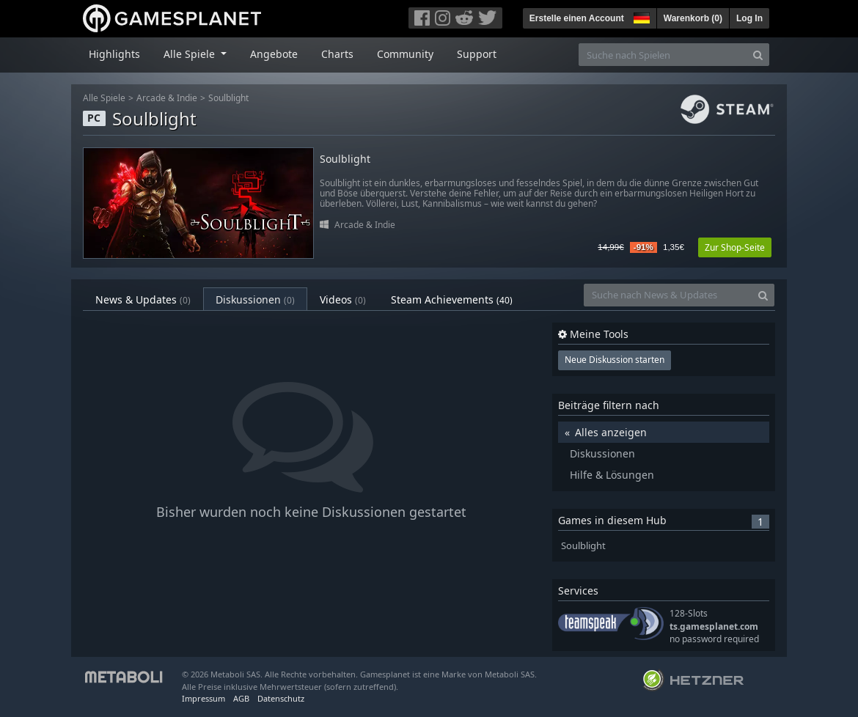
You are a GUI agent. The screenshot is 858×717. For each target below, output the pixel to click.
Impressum (203, 698)
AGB (241, 698)
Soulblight (228, 97)
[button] (640, 16)
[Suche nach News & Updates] (668, 295)
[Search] (758, 54)
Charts (337, 54)
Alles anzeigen (611, 432)
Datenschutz (280, 698)
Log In (749, 18)
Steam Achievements (452, 299)
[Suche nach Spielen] (663, 54)
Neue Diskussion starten (614, 359)
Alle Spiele (104, 97)
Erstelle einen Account (576, 18)
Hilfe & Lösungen (612, 475)
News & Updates (143, 299)
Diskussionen (255, 299)
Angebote (274, 54)
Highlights (114, 54)
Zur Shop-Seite (735, 247)
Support (476, 54)
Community (405, 54)
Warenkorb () (693, 18)
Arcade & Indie (166, 97)
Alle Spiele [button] (191, 54)
